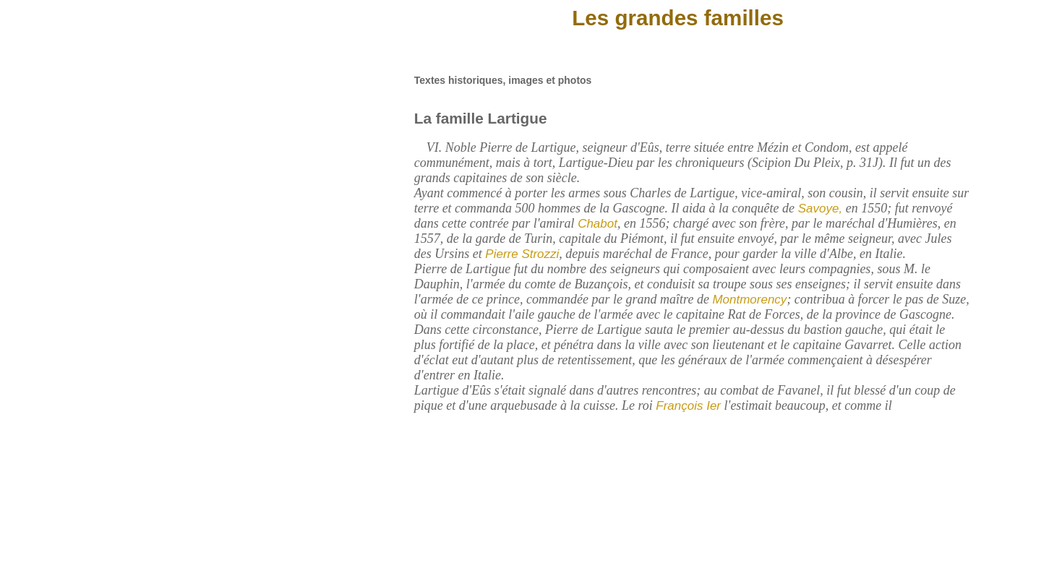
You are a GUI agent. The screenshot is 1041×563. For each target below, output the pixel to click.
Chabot (597, 224)
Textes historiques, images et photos (503, 80)
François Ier (688, 406)
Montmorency (749, 299)
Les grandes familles (678, 18)
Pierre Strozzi (522, 254)
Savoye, (818, 208)
